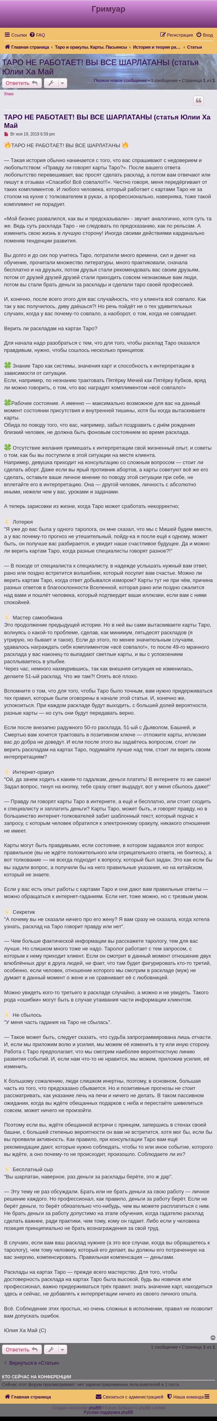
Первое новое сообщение (120, 80)
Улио (9, 94)
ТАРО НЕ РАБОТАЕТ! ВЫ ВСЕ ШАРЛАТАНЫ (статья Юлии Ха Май (100, 67)
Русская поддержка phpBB (108, 1412)
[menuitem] (37, 35)
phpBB (95, 1408)
